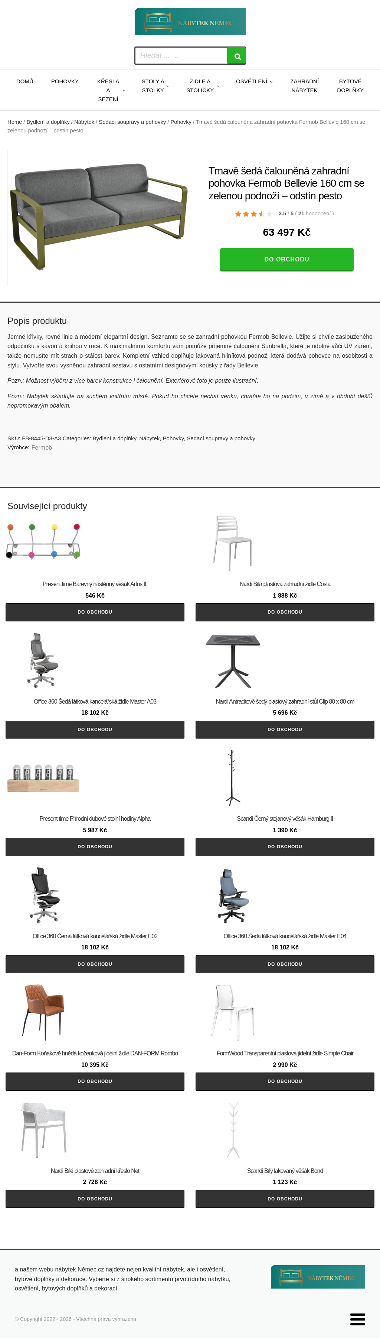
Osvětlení (251, 81)
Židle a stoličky (200, 85)
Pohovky (65, 81)
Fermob (42, 447)
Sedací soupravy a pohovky (132, 122)
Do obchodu (286, 259)
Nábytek (84, 122)
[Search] (236, 55)
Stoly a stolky (153, 85)
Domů (24, 81)
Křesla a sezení (108, 90)
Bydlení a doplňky (48, 122)
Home (14, 122)
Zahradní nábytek (304, 85)
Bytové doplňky (350, 85)
